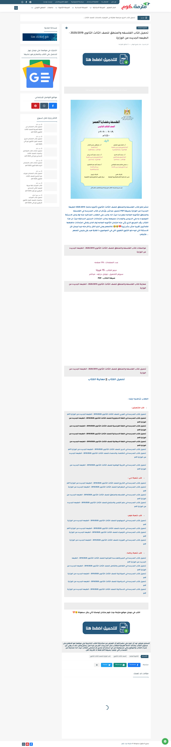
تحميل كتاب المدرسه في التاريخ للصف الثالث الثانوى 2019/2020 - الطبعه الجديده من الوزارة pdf (106, 483)
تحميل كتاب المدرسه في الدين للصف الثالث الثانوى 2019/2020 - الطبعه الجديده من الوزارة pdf (107, 450)
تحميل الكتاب (116, 379)
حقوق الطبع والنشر (61, 2)
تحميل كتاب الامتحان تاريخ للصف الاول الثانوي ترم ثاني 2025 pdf (33, 141)
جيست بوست (47, 2)
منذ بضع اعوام (36, 195)
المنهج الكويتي (39, 8)
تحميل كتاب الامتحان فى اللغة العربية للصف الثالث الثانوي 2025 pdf (33, 129)
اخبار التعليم (111, 8)
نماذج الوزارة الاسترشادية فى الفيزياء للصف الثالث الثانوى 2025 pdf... (109, 18)
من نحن (113, 2)
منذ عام (38, 124)
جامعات (50, 8)
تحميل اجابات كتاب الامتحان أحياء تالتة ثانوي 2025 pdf (32, 164)
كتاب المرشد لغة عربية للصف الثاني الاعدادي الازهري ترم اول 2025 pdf (33, 188)
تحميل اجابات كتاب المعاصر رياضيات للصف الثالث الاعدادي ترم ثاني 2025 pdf (32, 153)
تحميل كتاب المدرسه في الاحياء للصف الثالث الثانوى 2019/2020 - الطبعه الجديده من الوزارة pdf (106, 529)
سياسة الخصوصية (77, 2)
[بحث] (16, 8)
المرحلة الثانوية (64, 8)
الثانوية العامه (142, 28)
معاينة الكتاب (96, 379)
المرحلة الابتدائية (99, 8)
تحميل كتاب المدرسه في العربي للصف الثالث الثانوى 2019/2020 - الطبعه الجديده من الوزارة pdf (106, 414)
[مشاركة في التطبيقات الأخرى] (97, 665)
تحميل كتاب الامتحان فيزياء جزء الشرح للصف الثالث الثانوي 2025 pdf (33, 176)
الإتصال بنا (104, 2)
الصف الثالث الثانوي (120, 656)
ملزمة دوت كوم (126, 744)
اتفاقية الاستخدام (92, 2)
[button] (134, 665)
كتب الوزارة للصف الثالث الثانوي (100, 656)
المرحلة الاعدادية (81, 8)
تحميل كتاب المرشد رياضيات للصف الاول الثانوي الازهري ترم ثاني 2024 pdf (32, 200)
